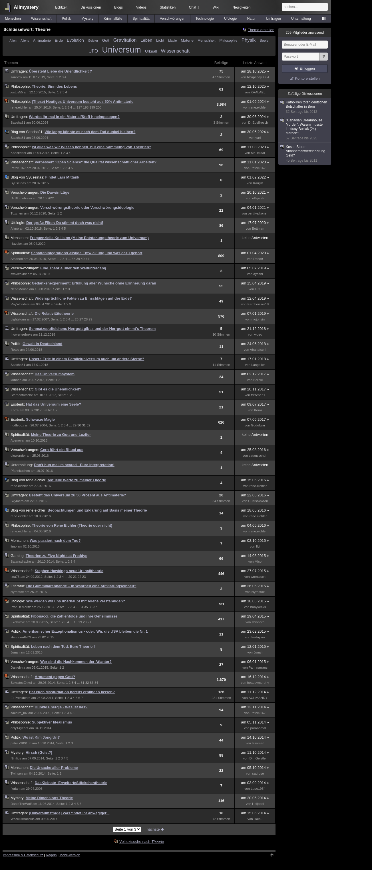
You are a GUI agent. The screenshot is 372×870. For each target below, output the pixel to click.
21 (75, 576)
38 (73, 258)
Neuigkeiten (241, 7)
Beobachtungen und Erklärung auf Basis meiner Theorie (97, 510)
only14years (19, 728)
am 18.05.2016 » (255, 510)
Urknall (151, 51)
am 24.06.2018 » (255, 344)
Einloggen (307, 69)
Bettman (258, 228)
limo (14, 546)
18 (75, 622)
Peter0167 (18, 168)
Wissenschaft (41, 19)
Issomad (258, 743)
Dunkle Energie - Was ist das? (61, 707)
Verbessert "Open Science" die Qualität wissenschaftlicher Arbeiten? (96, 162)
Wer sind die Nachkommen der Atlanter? (76, 661)
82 (87, 682)
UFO (93, 51)
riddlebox (17, 425)
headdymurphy (258, 682)
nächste (156, 829)
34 (81, 607)
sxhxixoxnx (19, 274)
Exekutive (18, 622)
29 (90, 319)
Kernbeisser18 (258, 304)
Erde (59, 40)
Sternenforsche (22, 395)
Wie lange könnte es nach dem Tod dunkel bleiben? (90, 132)
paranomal (258, 728)
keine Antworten (255, 238)
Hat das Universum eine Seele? (53, 404)
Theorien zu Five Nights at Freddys (56, 556)
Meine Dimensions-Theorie (49, 798)
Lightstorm (18, 319)
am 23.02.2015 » (255, 631)
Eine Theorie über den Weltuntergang (73, 268)
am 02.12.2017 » (255, 374)
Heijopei (258, 803)
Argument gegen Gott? (55, 677)
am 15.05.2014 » (255, 813)
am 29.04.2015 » (255, 616)
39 (78, 258)
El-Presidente (20, 697)
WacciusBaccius (23, 819)
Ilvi (258, 546)
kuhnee (16, 380)
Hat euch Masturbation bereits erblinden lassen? (72, 692)
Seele (264, 41)
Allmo (15, 228)
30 (79, 425)
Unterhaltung (301, 19)
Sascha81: (28, 132)
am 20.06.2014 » (255, 798)
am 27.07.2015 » (255, 571)
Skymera (17, 501)
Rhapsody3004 (258, 77)
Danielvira (18, 667)
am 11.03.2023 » (255, 147)
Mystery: (18, 752)
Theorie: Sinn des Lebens (54, 86)
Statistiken (168, 7)
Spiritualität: (21, 253)
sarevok (16, 77)
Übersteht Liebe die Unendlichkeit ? (60, 71)
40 (83, 258)
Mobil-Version (69, 855)
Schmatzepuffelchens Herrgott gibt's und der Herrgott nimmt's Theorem (92, 328)
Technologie (205, 19)
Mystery (87, 19)
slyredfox (17, 592)
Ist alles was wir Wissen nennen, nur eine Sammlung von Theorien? (91, 147)
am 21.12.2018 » (255, 328)
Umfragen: (20, 71)
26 (77, 319)
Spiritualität (141, 19)
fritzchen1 (258, 395)
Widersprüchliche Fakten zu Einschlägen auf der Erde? (83, 298)
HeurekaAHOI (21, 637)
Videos (141, 7)
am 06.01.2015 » (255, 661)
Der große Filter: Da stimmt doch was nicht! (64, 222)
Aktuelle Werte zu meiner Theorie (76, 480)
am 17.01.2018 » (255, 359)
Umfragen (273, 19)
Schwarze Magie (40, 419)
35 (86, 607)
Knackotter (18, 153)
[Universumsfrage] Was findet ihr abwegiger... (69, 813)
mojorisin (258, 319)
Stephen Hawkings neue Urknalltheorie (69, 571)
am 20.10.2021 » (255, 192)
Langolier (258, 364)
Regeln (51, 855)
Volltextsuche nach (141, 841)
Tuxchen (17, 213)
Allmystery (26, 7)
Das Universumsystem (55, 374)
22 (79, 576)
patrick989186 (21, 743)
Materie (187, 40)
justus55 (17, 92)
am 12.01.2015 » (255, 646)
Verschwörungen (172, 19)
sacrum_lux (19, 713)
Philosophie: (21, 86)
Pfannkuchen (20, 470)
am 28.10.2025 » (255, 71)
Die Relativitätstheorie (54, 313)
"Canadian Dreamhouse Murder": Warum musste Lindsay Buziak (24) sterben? (305, 129)
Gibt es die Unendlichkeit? (58, 389)
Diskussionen (91, 7)
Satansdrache (21, 561)
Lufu (258, 289)
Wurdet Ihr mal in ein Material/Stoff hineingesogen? (74, 117)
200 (98, 107)
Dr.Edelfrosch (258, 122)
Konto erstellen (307, 78)
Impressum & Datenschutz (23, 855)
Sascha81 (18, 122)
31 (84, 425)
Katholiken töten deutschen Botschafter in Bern (305, 107)
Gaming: (18, 556)
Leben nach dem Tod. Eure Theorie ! (63, 646)
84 (96, 682)
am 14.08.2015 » (255, 556)
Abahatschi (258, 349)
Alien (13, 40)
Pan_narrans (258, 667)
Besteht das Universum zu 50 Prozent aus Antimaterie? (77, 495)
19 (80, 622)
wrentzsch (258, 576)
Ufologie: (18, 222)
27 (81, 319)
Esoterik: (18, 404)
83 (92, 682)
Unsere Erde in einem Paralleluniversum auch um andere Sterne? (86, 359)
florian (15, 788)
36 (91, 607)
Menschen (13, 19)
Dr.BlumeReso (21, 198)
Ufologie (230, 19)
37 (95, 607)
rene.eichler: (29, 480)
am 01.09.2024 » (255, 101)
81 (83, 682)
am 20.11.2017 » (255, 389)
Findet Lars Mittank (62, 177)
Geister (93, 40)
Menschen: (20, 238)
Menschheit (206, 41)
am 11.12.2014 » (255, 692)
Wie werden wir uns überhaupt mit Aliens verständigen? (75, 601)
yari (258, 137)
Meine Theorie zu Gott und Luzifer (61, 434)
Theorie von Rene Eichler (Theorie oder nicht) (72, 525)
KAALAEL (258, 92)
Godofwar (258, 425)
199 (92, 107)
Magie (172, 40)
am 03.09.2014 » (255, 783)
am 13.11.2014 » (255, 707)
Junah (15, 652)
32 (88, 425)
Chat (194, 7)
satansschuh (258, 455)
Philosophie (228, 41)
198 (86, 107)
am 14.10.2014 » (255, 737)
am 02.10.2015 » (255, 540)
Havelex (17, 243)
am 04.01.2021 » (255, 207)
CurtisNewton (258, 501)
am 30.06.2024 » (255, 117)
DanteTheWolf (21, 803)
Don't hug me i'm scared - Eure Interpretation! (74, 465)
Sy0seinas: (28, 177)
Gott (105, 40)
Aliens (25, 40)
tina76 (15, 576)
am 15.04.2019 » (255, 283)
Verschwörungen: (25, 192)
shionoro (258, 622)
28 (86, 319)
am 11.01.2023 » (255, 162)
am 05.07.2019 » (255, 268)
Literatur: (18, 586)
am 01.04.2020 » (255, 253)
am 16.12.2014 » (255, 677)
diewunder (18, 455)
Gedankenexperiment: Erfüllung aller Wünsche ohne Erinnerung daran (94, 283)
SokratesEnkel (21, 682)
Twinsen (17, 773)
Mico (258, 561)
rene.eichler (19, 107)
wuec (258, 334)
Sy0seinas (18, 183)
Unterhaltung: (22, 465)
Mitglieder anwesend (305, 33)
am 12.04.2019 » (255, 298)
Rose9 (258, 258)
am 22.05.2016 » (255, 495)
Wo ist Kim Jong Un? (41, 737)
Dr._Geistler (258, 758)
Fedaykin (258, 637)
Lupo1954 (258, 788)
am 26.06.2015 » (255, 586)
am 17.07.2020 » (255, 222)
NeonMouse (19, 289)
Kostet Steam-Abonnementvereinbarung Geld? (305, 154)
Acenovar (18, 440)
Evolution (75, 40)
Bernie (258, 380)
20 (70, 576)
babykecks (258, 607)
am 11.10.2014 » (255, 752)
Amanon (17, 258)
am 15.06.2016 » (255, 480)
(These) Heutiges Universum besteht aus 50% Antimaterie (82, 101)
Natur (251, 19)
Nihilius (16, 758)
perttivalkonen (258, 213)
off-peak (258, 198)
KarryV (258, 183)
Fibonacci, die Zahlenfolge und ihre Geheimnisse (74, 616)
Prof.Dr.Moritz (21, 607)
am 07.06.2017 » (255, 419)
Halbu (258, 819)
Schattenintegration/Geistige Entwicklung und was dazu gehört (86, 253)
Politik (66, 19)
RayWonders (20, 304)
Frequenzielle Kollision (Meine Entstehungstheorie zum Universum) (89, 238)
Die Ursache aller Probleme (54, 767)
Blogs (118, 7)
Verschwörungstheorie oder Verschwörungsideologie (87, 207)
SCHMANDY (258, 697)
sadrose (258, 773)
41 (87, 258)
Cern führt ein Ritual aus (61, 450)
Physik (249, 40)
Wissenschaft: (23, 162)
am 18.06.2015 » (255, 601)
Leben (146, 40)
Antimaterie (42, 41)
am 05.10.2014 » (255, 767)
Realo (15, 349)
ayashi (258, 274)
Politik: (17, 344)
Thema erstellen (261, 30)
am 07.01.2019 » (255, 313)
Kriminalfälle (113, 19)
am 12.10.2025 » (255, 86)
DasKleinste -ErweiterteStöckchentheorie (71, 783)
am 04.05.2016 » (255, 525)
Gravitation (125, 40)
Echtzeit (61, 7)
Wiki (216, 7)
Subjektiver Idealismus (52, 722)
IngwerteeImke (21, 334)
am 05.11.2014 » (255, 722)
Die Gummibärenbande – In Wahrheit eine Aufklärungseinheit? (81, 586)
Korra (15, 410)
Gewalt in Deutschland (42, 344)
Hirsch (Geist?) (39, 752)
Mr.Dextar (258, 153)
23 (84, 576)
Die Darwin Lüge (54, 192)
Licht (160, 40)
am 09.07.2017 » (255, 404)
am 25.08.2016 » (255, 450)
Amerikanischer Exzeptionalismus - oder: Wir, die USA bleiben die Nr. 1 (85, 631)
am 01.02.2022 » (255, 177)
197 (79, 107)
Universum (121, 49)
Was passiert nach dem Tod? (55, 540)
